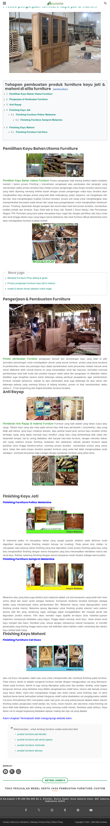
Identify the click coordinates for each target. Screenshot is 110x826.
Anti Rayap (15, 104)
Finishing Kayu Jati (19, 110)
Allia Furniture (101, 822)
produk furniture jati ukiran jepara (34, 739)
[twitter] (11, 771)
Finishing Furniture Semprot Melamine (41, 120)
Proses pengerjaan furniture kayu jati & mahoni (31, 283)
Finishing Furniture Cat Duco (31, 132)
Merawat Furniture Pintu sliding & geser (27, 278)
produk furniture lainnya (29, 750)
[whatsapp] (18, 771)
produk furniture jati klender (31, 734)
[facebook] (5, 771)
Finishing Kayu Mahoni (21, 127)
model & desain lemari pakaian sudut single (29, 289)
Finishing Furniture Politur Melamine (36, 114)
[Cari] (105, 4)
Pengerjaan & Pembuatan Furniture (28, 99)
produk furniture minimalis (31, 745)
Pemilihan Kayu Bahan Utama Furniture (30, 94)
